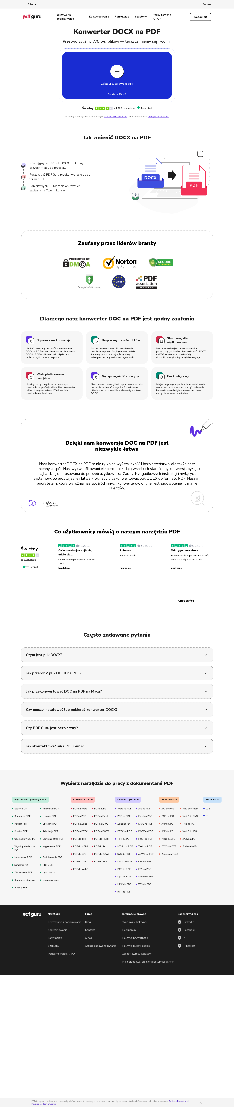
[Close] (201, 1102)
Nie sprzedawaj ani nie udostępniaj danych (148, 1045)
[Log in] (200, 17)
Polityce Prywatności (179, 1101)
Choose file (186, 601)
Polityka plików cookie (136, 1029)
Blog (88, 1006)
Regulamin (129, 1014)
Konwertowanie (99, 16)
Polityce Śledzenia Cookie (44, 1104)
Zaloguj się (200, 17)
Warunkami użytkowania (115, 116)
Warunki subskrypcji (134, 1006)
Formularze (122, 16)
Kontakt (207, 4)
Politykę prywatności (158, 116)
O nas (88, 1021)
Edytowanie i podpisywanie (65, 17)
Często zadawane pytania (100, 1029)
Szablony (141, 16)
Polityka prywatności (135, 1021)
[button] (29, 4)
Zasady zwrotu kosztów (136, 1037)
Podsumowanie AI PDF (162, 17)
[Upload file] (117, 75)
